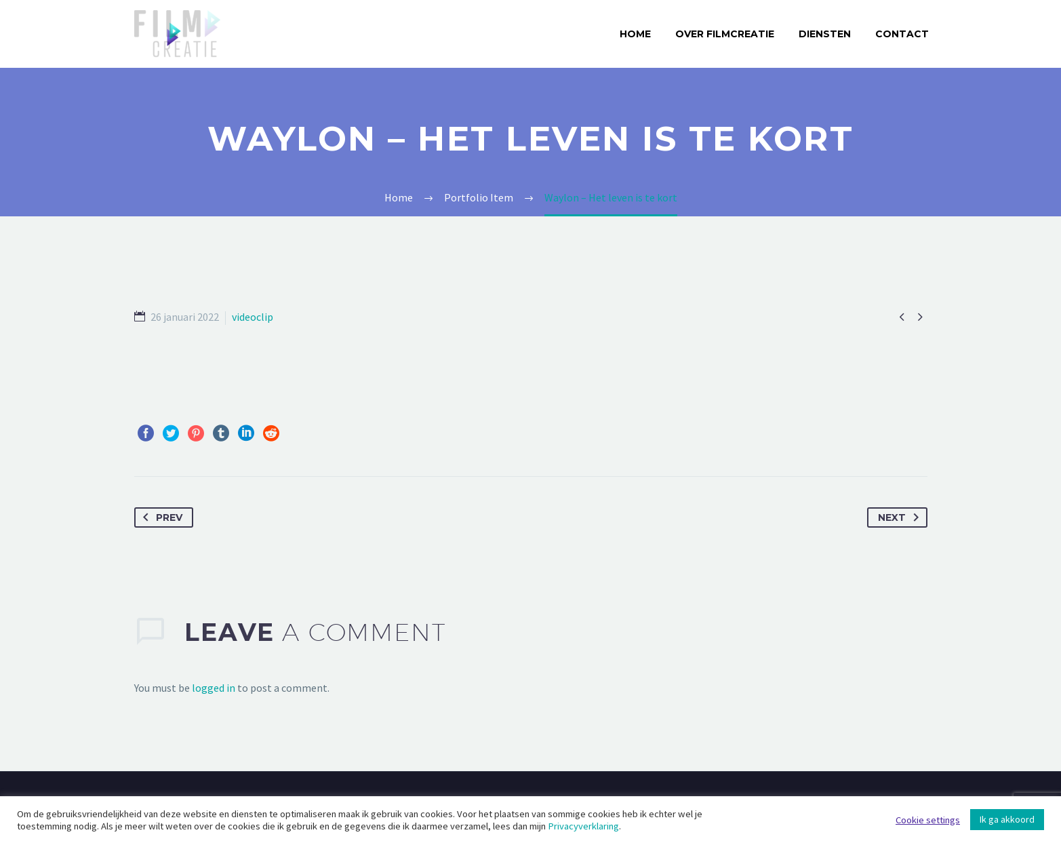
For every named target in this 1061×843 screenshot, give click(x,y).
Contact (902, 34)
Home (635, 34)
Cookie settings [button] (928, 820)
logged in (213, 687)
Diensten (825, 34)
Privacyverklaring (583, 826)
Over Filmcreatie (724, 34)
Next (901, 517)
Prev (160, 517)
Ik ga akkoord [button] (1007, 819)
